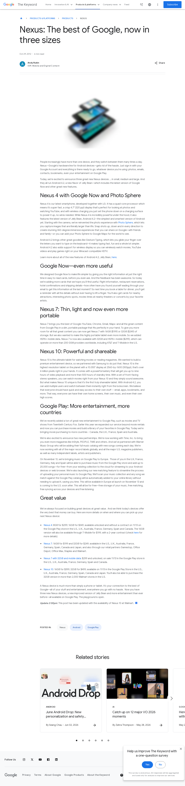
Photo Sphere (125, 222)
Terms (37, 775)
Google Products (74, 775)
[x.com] (32, 759)
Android (76, 627)
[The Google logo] (11, 775)
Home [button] (48, 4)
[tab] (76, 740)
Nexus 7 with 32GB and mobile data (62, 558)
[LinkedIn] (56, 759)
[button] (159, 63)
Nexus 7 (48, 543)
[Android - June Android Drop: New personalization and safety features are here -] (54, 700)
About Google (53, 775)
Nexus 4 (48, 525)
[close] (176, 778)
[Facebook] (48, 759)
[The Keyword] (21, 18)
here (114, 257)
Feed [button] (126, 4)
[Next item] (171, 698)
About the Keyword (98, 775)
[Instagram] (24, 759)
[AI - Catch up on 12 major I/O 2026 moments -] (130, 700)
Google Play (93, 627)
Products (67, 18)
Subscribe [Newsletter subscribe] (172, 4)
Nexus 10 (48, 569)
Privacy (26, 775)
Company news (112, 4)
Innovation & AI (64, 4)
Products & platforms (88, 4)
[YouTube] (40, 759)
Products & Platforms (42, 18)
